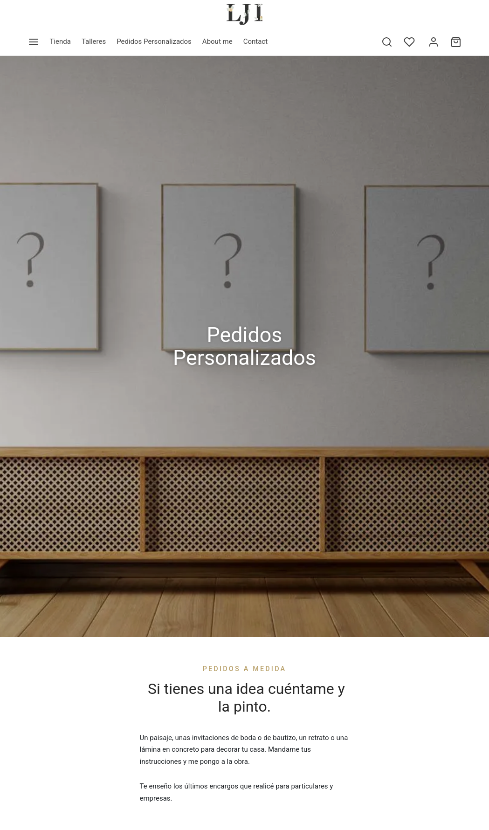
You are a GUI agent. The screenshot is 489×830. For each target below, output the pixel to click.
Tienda (60, 41)
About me (217, 41)
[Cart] (455, 42)
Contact (255, 41)
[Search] (387, 42)
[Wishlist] (410, 42)
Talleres (94, 41)
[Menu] (33, 42)
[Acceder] (433, 42)
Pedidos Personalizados (154, 41)
